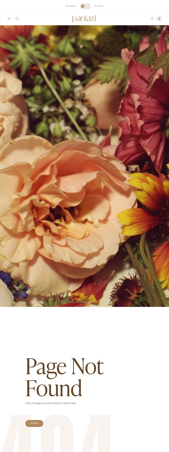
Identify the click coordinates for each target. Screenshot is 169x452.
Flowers (71, 6)
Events (99, 6)
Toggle (85, 6)
